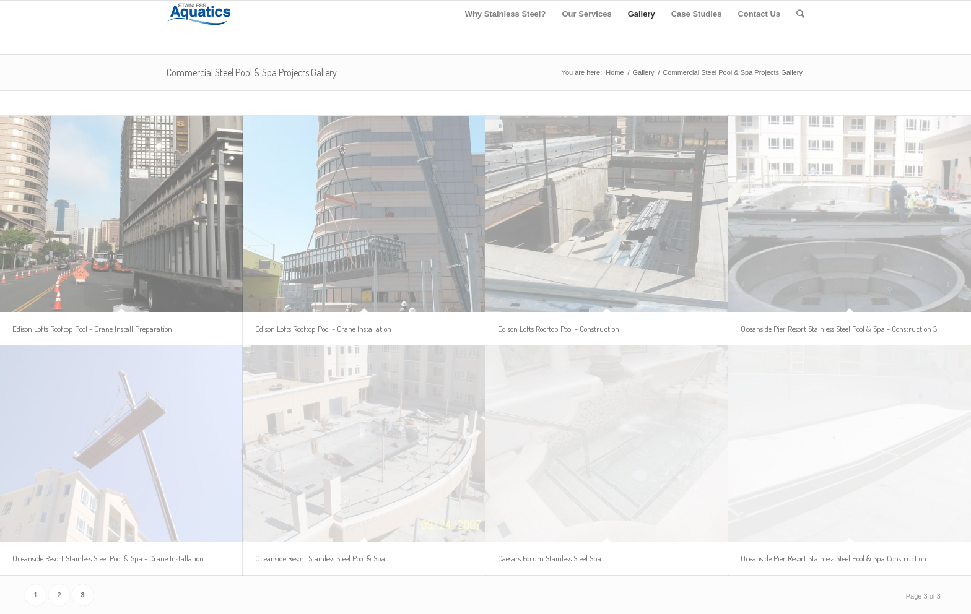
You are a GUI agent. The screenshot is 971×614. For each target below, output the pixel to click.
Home (615, 72)
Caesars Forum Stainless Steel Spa (549, 558)
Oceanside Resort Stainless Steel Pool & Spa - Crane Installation (108, 558)
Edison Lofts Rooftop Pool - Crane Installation (323, 329)
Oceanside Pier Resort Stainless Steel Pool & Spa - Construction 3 (839, 329)
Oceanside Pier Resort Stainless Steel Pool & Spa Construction (833, 558)
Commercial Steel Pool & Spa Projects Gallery (252, 72)
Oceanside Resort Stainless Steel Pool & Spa (320, 558)
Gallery (644, 72)
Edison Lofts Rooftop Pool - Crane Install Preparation (92, 329)
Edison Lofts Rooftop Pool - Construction (558, 329)
